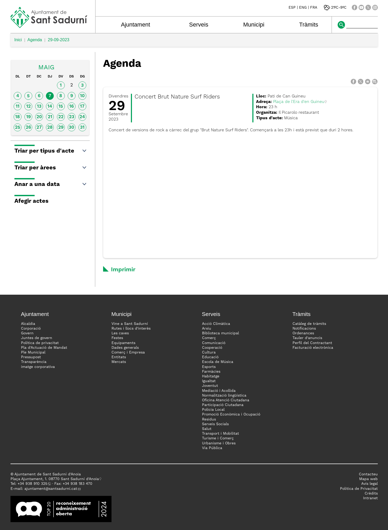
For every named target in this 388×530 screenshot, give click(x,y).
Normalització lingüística (224, 395)
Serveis (198, 24)
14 (49, 106)
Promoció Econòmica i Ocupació (231, 414)
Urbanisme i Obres (219, 443)
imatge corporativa (38, 367)
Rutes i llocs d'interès (131, 328)
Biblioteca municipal (220, 333)
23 (71, 117)
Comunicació (213, 343)
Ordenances (303, 333)
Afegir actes (31, 201)
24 (82, 117)
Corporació (31, 328)
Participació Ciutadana (222, 405)
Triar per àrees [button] (50, 168)
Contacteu (368, 474)
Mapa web (368, 479)
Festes (117, 338)
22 (60, 117)
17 (82, 106)
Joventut (210, 386)
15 (61, 106)
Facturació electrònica (313, 348)
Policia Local (213, 410)
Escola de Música (217, 362)
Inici (18, 40)
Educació (210, 357)
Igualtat (209, 381)
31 (82, 127)
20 (39, 117)
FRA (313, 7)
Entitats (118, 357)
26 (28, 127)
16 (71, 106)
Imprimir (123, 270)
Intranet (370, 498)
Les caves (120, 333)
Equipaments (123, 343)
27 (39, 127)
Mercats (118, 362)
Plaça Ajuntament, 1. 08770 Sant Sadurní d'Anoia (54, 479)
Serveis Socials (215, 424)
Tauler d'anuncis (307, 338)
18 (17, 117)
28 (50, 127)
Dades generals (125, 348)
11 (17, 106)
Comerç (209, 338)
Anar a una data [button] (50, 184)
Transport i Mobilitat (220, 433)
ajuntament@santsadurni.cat (50, 489)
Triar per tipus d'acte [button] (50, 151)
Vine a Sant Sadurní (129, 324)
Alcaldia (28, 324)
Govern (27, 333)
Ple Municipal (33, 352)
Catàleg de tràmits (309, 324)
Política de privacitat (40, 343)
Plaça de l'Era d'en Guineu (298, 102)
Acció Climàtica (216, 324)
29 (60, 127)
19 (28, 117)
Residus (209, 419)
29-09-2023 (58, 40)
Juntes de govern (36, 338)
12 (28, 106)
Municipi (253, 24)
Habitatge (210, 376)
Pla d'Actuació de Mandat (44, 348)
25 (17, 127)
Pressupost (31, 357)
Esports (209, 367)
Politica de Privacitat (359, 489)
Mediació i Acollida (219, 391)
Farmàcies (211, 371)
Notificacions (304, 328)
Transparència (33, 362)
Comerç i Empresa (128, 352)
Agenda (35, 40)
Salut (206, 429)
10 (82, 96)
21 (50, 117)
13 (39, 106)
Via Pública (212, 448)
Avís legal (369, 484)
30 (71, 127)
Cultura (209, 352)
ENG (303, 7)
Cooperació (212, 348)
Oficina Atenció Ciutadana (225, 400)
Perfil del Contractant (312, 343)
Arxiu (206, 328)
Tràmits (308, 24)
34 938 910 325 (33, 484)
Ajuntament (135, 24)
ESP (292, 7)
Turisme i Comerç (218, 438)
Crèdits (371, 493)
